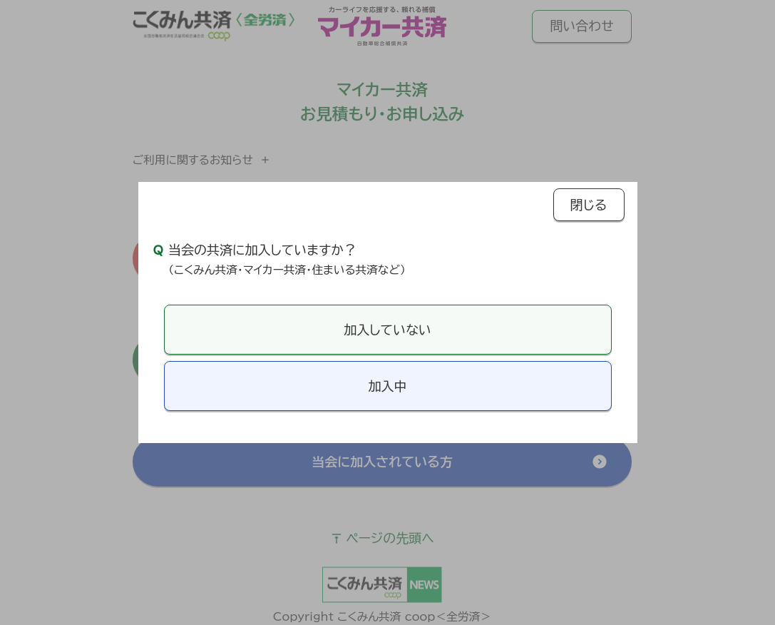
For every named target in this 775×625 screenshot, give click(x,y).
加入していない (387, 329)
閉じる (588, 204)
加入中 (388, 386)
